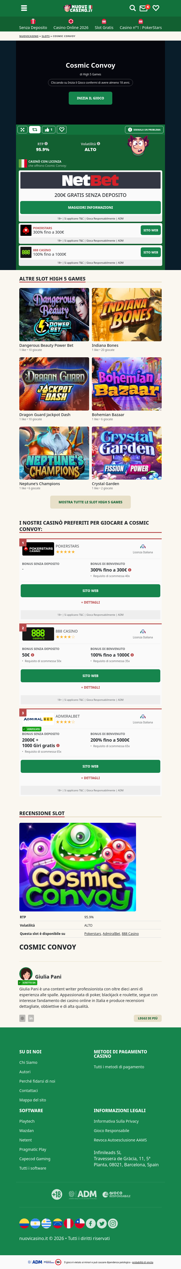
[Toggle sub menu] (24, 8)
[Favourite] (61, 129)
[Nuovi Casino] (78, 8)
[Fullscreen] (22, 129)
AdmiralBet (111, 933)
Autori (25, 1071)
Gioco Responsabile (111, 1130)
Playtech (26, 1121)
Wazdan (26, 1130)
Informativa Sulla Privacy (116, 1121)
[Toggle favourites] (156, 8)
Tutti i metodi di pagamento (119, 1066)
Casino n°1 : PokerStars (141, 27)
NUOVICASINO (29, 36)
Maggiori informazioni (90, 207)
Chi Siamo (28, 1062)
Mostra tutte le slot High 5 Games (90, 502)
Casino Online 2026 (71, 27)
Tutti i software (32, 1168)
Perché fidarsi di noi (37, 1081)
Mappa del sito (32, 1100)
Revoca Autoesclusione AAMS (120, 1140)
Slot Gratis (104, 27)
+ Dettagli (90, 602)
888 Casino (130, 933)
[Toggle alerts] (132, 8)
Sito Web (150, 230)
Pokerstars (92, 933)
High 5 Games (92, 74)
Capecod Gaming (34, 1158)
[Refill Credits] (35, 129)
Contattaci (28, 1090)
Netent (25, 1140)
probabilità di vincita (142, 1262)
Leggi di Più (148, 1018)
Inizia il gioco (90, 98)
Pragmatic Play (32, 1149)
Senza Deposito (33, 27)
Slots (46, 36)
